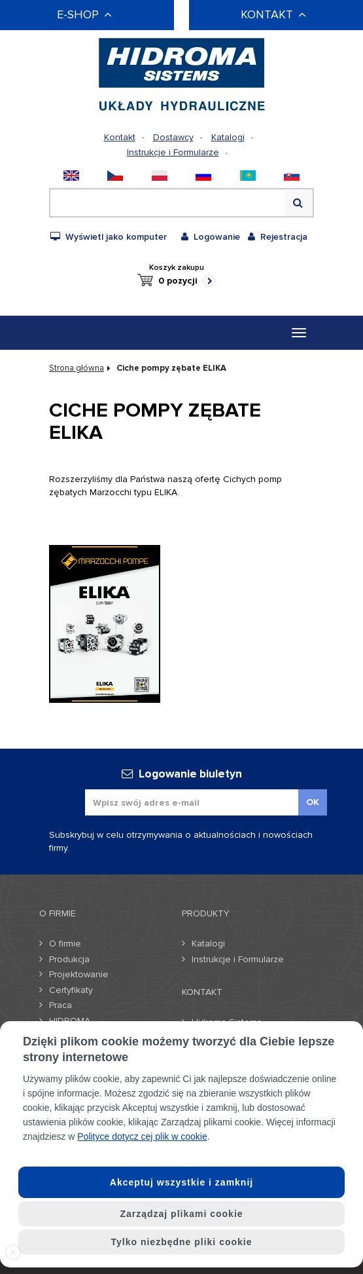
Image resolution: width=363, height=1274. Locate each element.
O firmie (65, 943)
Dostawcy (173, 137)
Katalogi (228, 137)
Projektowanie (79, 974)
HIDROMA (69, 1020)
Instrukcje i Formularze (173, 152)
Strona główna (76, 368)
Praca (60, 1005)
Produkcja (69, 959)
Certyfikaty (71, 990)
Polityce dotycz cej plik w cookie (142, 1136)
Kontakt (119, 137)
